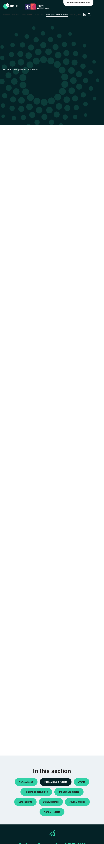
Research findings (84, 181)
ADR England (82, 226)
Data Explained (87, 398)
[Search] (89, 14)
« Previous (41, 158)
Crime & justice (83, 316)
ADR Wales (82, 249)
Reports (80, 177)
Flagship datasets (14, 146)
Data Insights (82, 152)
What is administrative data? (79, 3)
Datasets (80, 157)
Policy (79, 161)
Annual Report (83, 148)
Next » (64, 158)
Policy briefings (83, 165)
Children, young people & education (83, 301)
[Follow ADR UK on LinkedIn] (84, 14)
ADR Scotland (83, 237)
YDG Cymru (82, 261)
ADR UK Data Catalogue (51, 142)
